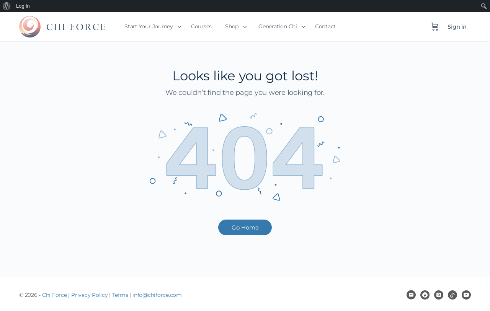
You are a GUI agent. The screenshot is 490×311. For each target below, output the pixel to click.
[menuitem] (6, 6)
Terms (120, 294)
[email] (411, 295)
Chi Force (54, 294)
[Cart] (435, 26)
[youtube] (466, 295)
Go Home (245, 227)
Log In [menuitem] (23, 6)
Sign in (457, 26)
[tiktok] (452, 295)
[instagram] (438, 295)
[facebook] (425, 295)
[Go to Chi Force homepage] (62, 26)
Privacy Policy (89, 294)
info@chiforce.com (157, 294)
